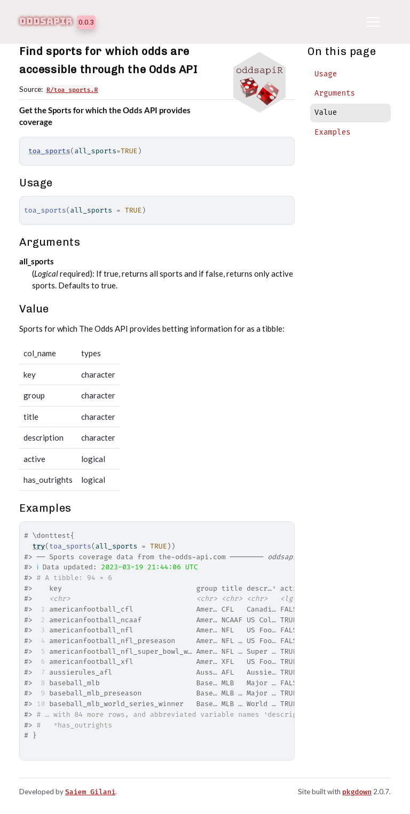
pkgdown (357, 791)
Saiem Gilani (90, 791)
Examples (332, 132)
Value (325, 112)
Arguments (334, 93)
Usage (325, 74)
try (39, 546)
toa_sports (49, 150)
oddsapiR (46, 21)
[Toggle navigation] (373, 22)
